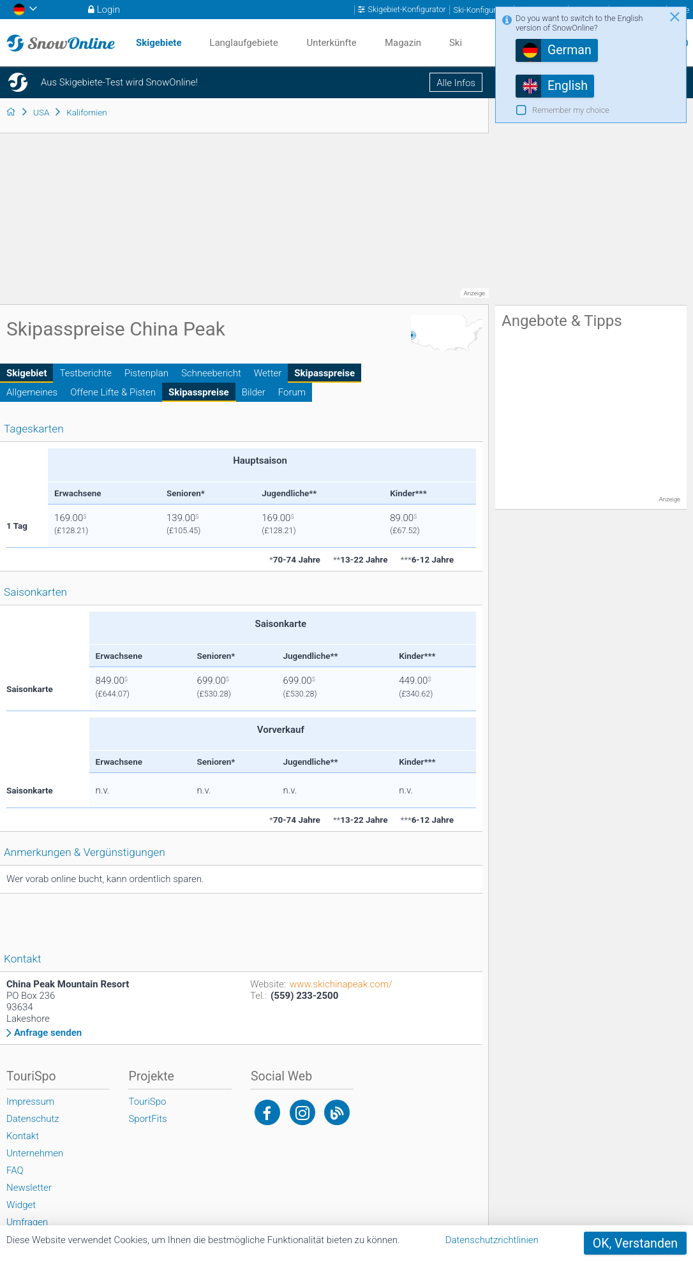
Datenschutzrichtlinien (492, 1240)
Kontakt (22, 1136)
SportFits (147, 1119)
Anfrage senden (48, 1033)
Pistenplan (146, 373)
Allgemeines (31, 392)
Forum (292, 392)
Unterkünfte (331, 42)
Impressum (30, 1101)
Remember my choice (570, 110)
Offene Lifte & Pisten (113, 392)
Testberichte (85, 373)
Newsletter (29, 1187)
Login (108, 9)
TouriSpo (147, 1101)
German (570, 50)
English (568, 85)
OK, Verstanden (635, 1243)
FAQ (15, 1170)
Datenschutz (32, 1119)
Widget (21, 1205)
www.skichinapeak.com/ (341, 984)
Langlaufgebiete (243, 42)
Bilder (253, 392)
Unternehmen (34, 1153)
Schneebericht (211, 373)
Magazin (403, 42)
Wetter (267, 373)
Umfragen (27, 1222)
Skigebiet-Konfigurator (406, 9)
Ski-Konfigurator (482, 10)
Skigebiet (26, 373)
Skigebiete (159, 42)
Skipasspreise (324, 373)
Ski (455, 42)
